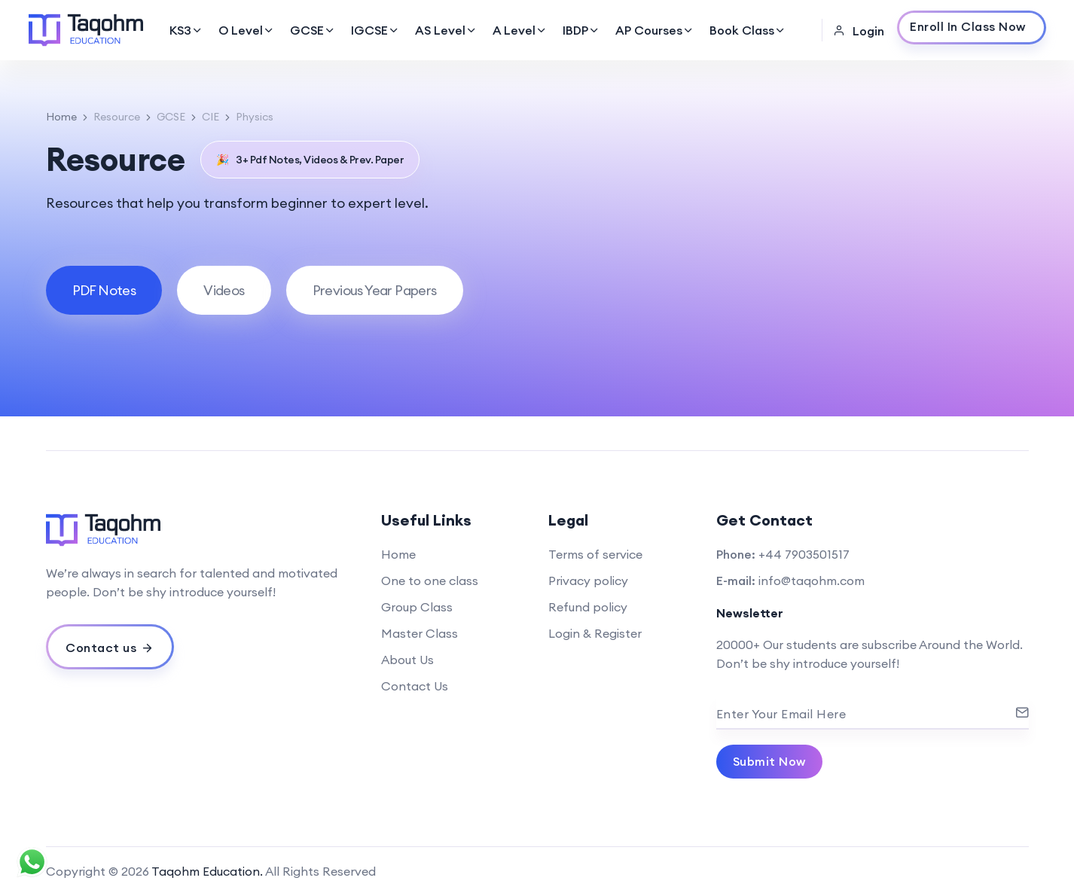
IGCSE (375, 30)
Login (858, 30)
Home (61, 116)
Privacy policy (588, 580)
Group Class (417, 606)
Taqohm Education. (207, 871)
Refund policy (587, 606)
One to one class (429, 580)
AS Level (446, 30)
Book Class (747, 30)
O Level (246, 30)
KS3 (186, 30)
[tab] (104, 290)
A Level (520, 30)
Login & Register (595, 633)
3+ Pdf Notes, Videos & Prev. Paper (310, 159)
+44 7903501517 (804, 554)
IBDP (581, 30)
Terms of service (595, 554)
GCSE (313, 30)
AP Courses (654, 30)
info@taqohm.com (811, 580)
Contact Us (414, 685)
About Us (407, 659)
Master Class (419, 633)
